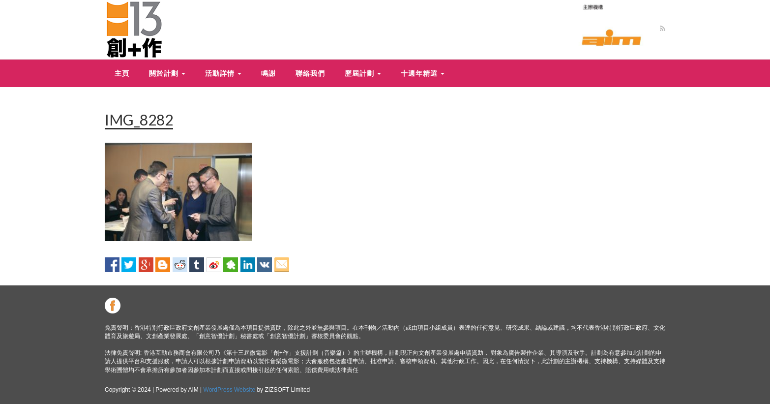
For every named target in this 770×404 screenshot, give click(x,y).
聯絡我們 (310, 73)
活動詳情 (223, 73)
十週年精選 (422, 73)
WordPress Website (230, 389)
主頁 (122, 73)
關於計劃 (167, 73)
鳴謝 (268, 73)
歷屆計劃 (363, 73)
